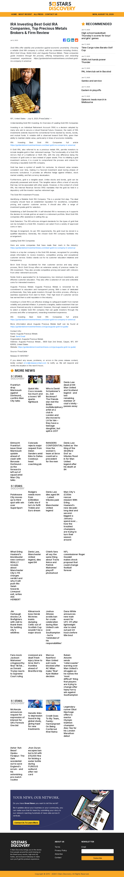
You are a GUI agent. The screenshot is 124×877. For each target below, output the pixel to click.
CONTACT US (51, 14)
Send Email (20, 336)
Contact (58, 857)
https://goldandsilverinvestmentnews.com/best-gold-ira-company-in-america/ (42, 145)
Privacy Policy (61, 850)
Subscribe (97, 858)
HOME (14, 14)
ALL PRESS (38, 14)
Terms (57, 847)
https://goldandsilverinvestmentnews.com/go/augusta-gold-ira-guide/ (39, 327)
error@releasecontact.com (35, 363)
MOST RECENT (25, 14)
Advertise (59, 854)
